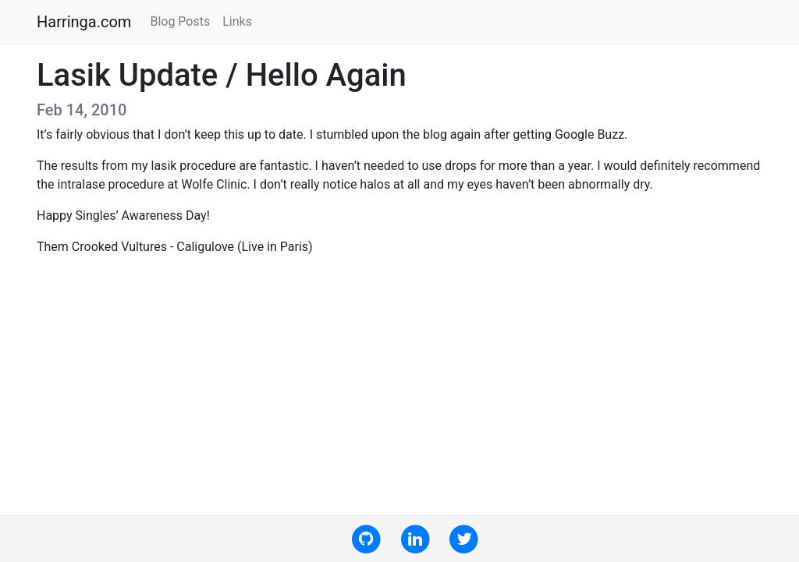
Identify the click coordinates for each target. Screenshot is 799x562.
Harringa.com (84, 21)
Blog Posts (180, 21)
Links (237, 21)
